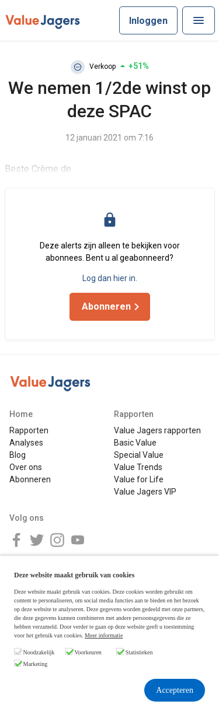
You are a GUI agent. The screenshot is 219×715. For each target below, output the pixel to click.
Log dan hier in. (109, 278)
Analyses (26, 442)
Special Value (139, 455)
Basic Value (135, 442)
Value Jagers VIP (145, 491)
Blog (17, 455)
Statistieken (139, 652)
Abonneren (30, 479)
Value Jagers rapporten (157, 430)
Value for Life (139, 479)
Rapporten (28, 430)
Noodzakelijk (39, 652)
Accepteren (174, 690)
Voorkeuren (87, 652)
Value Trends (138, 467)
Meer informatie (104, 635)
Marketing (35, 664)
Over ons (25, 467)
